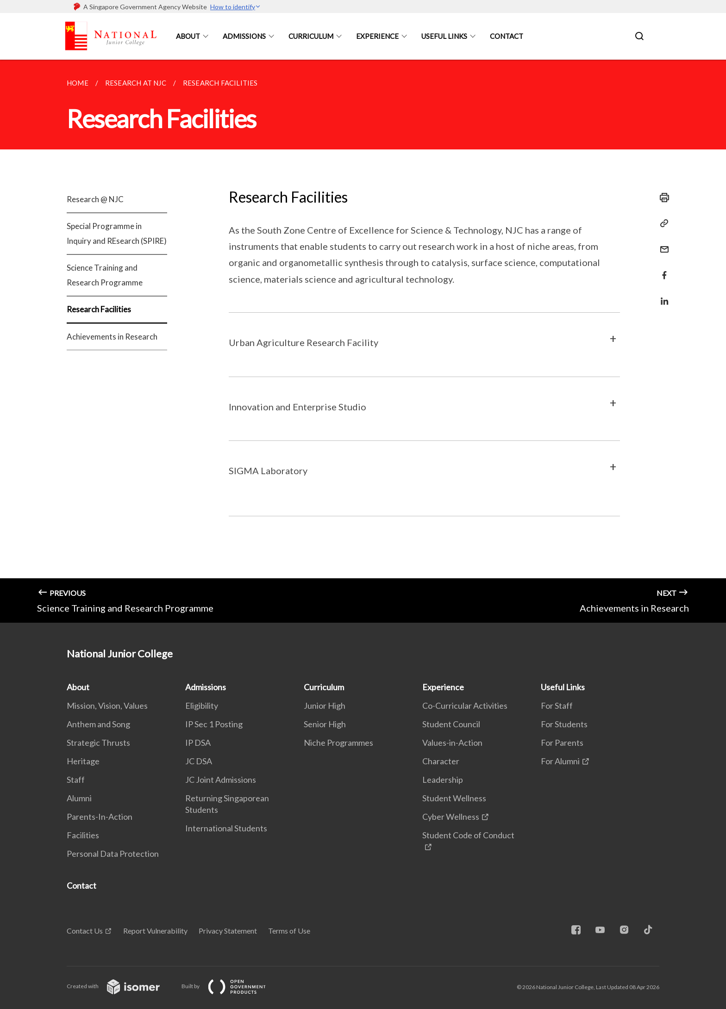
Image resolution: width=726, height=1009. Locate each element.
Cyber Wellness (450, 816)
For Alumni (560, 761)
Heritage (83, 761)
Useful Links (444, 36)
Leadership (442, 779)
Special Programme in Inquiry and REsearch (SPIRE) (117, 233)
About (188, 36)
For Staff (557, 705)
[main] (363, 341)
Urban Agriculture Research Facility (303, 342)
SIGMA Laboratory (268, 470)
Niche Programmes (338, 742)
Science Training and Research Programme (105, 275)
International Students (226, 828)
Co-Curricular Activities (464, 705)
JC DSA (198, 761)
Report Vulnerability (155, 930)
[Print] (661, 197)
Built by (231, 986)
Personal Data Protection (113, 853)
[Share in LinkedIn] (661, 295)
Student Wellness (454, 798)
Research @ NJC (95, 199)
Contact (506, 36)
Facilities (83, 835)
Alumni (79, 798)
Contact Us (85, 930)
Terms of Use (289, 930)
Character (440, 761)
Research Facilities (99, 309)
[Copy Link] (661, 223)
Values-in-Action (452, 742)
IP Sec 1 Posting (214, 724)
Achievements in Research (112, 336)
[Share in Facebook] (661, 269)
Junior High (324, 705)
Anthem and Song (98, 724)
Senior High (325, 724)
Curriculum (310, 36)
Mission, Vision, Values (107, 705)
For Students (564, 724)
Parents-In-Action (99, 816)
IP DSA (198, 742)
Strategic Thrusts (98, 742)
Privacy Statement (228, 930)
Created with (121, 986)
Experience (377, 36)
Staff (76, 779)
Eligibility (201, 705)
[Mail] (661, 243)
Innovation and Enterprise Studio (297, 406)
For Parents (562, 742)
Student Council (451, 724)
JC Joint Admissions (220, 779)
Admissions (244, 36)
